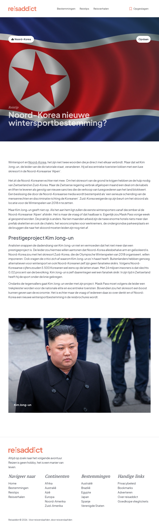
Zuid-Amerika (54, 505)
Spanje (85, 501)
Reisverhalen (101, 8)
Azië (47, 492)
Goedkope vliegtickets (133, 501)
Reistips (84, 8)
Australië (50, 488)
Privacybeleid (127, 483)
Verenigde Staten (92, 505)
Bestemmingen (66, 8)
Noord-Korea (37, 162)
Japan (85, 497)
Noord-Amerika (55, 501)
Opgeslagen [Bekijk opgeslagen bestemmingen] (138, 8)
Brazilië (85, 488)
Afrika (48, 483)
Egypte (86, 492)
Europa (49, 497)
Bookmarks (125, 488)
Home (12, 483)
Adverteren (125, 492)
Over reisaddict (128, 497)
